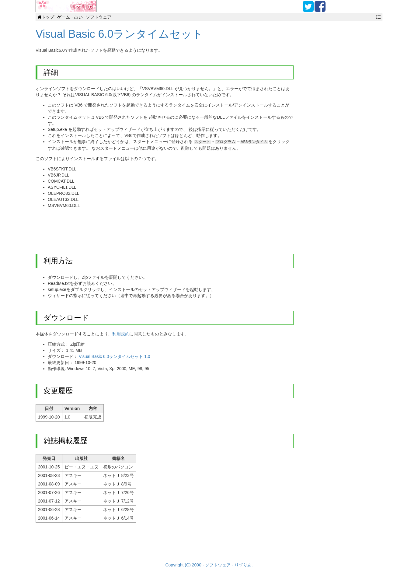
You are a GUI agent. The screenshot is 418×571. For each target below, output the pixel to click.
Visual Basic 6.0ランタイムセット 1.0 (114, 356)
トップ (45, 17)
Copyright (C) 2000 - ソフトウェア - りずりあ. (209, 564)
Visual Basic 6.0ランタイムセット (119, 34)
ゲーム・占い (70, 17)
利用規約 (120, 333)
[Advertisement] (146, 226)
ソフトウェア (98, 17)
